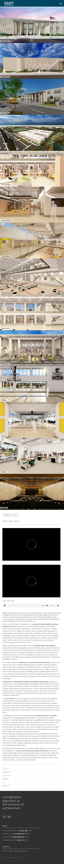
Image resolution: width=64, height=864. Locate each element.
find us (4, 826)
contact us (6, 846)
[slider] (24, 605)
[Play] (4, 605)
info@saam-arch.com (21, 851)
